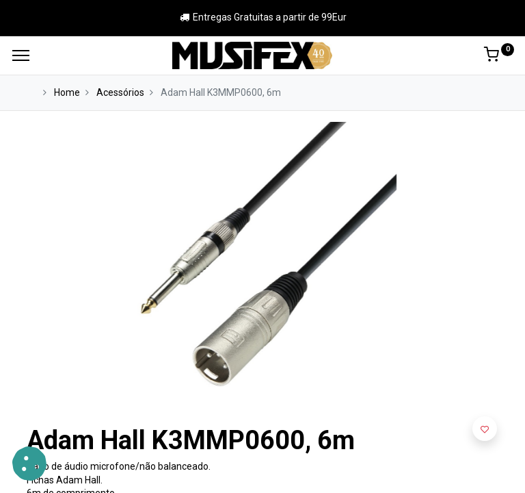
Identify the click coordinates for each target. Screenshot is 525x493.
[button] (484, 428)
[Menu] (21, 55)
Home (67, 92)
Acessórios (120, 92)
